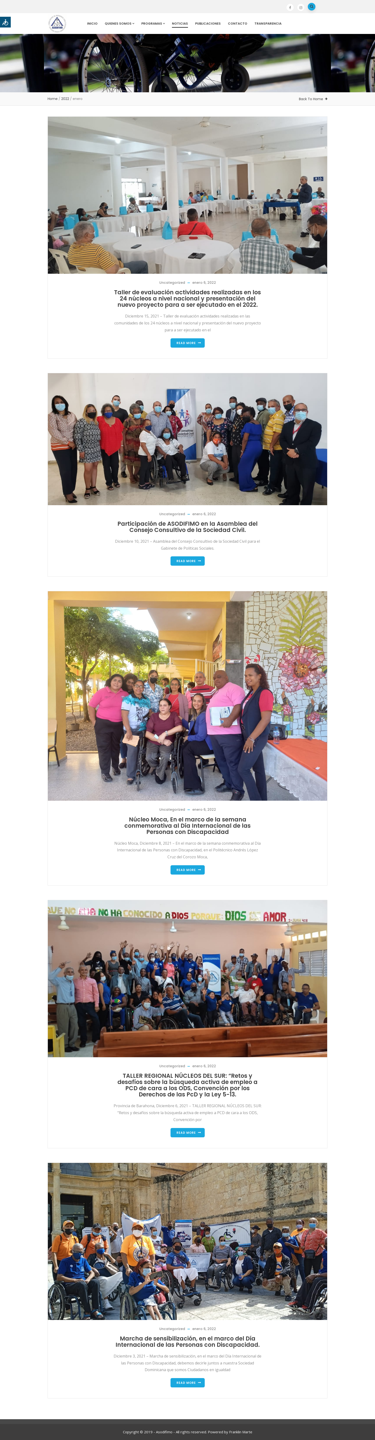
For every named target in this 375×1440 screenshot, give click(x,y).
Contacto (237, 23)
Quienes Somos (119, 23)
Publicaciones (208, 23)
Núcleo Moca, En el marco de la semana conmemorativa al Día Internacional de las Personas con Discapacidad (187, 826)
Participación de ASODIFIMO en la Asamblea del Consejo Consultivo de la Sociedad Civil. (187, 527)
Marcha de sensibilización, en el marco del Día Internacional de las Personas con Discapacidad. (188, 1342)
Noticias (180, 23)
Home (53, 98)
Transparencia (267, 23)
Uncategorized (172, 282)
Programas (153, 23)
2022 (65, 98)
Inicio (92, 23)
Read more (186, 343)
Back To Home (311, 99)
